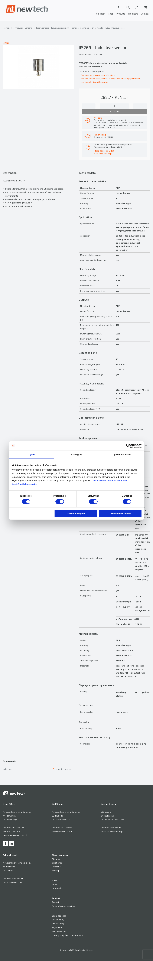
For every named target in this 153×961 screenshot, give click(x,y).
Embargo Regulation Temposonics (67, 935)
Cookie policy (58, 919)
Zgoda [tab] (31, 454)
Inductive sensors (41, 28)
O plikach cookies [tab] (121, 454)
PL (118, 7)
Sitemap (55, 870)
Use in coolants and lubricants (94, 82)
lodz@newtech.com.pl (62, 831)
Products (120, 13)
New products (58, 888)
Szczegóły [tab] (76, 454)
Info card (38, 769)
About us (56, 859)
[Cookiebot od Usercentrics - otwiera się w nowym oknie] (128, 445)
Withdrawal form (59, 931)
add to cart (114, 111)
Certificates (57, 862)
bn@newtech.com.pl (103, 153)
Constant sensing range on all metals (87, 28)
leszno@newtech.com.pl (112, 831)
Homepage (100, 13)
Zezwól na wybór (76, 513)
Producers (133, 13)
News (54, 884)
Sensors (28, 28)
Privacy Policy (58, 923)
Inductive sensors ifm (60, 28)
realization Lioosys (84, 950)
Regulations (57, 927)
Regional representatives (63, 906)
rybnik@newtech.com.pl (14, 882)
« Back (6, 42)
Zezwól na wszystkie (120, 513)
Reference (57, 866)
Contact (145, 13)
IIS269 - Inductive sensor (115, 28)
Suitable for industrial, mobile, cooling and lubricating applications (110, 78)
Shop (110, 13)
